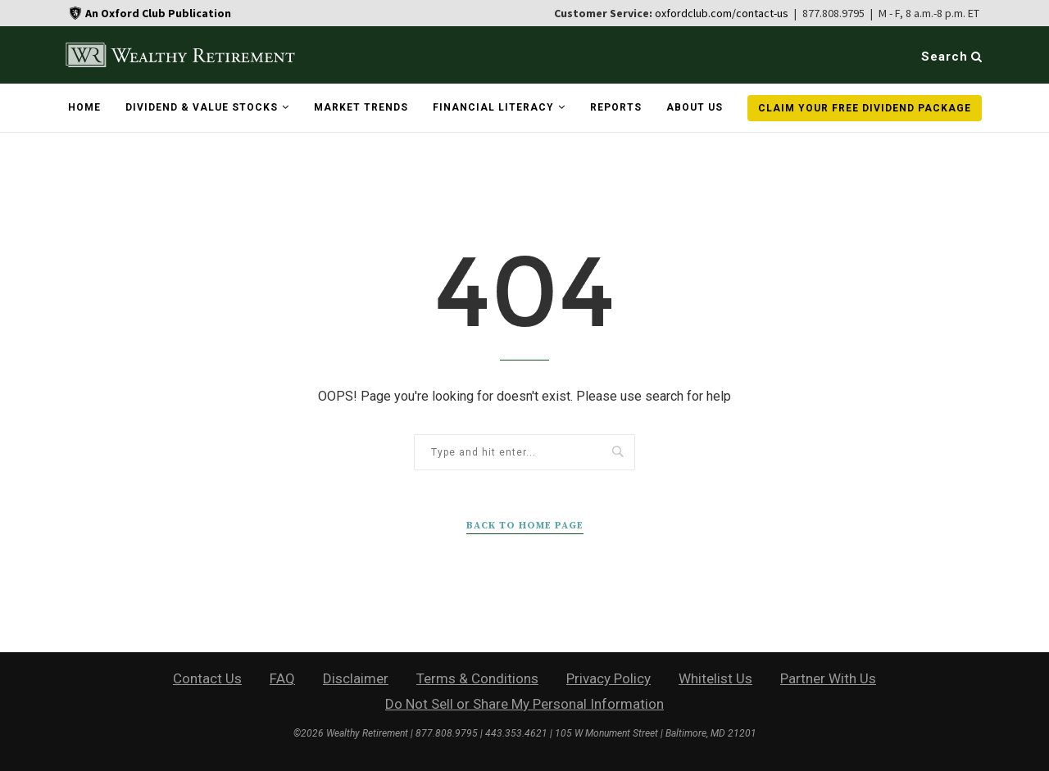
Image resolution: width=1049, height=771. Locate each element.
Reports (616, 107)
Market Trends (361, 107)
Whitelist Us (715, 678)
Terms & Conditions (477, 678)
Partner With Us (828, 678)
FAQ (282, 678)
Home (84, 107)
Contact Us (207, 678)
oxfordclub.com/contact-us (721, 13)
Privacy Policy (608, 678)
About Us (694, 107)
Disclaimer (355, 678)
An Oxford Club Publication (158, 13)
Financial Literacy (493, 107)
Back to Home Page (525, 525)
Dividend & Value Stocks (201, 107)
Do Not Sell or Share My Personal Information (524, 704)
